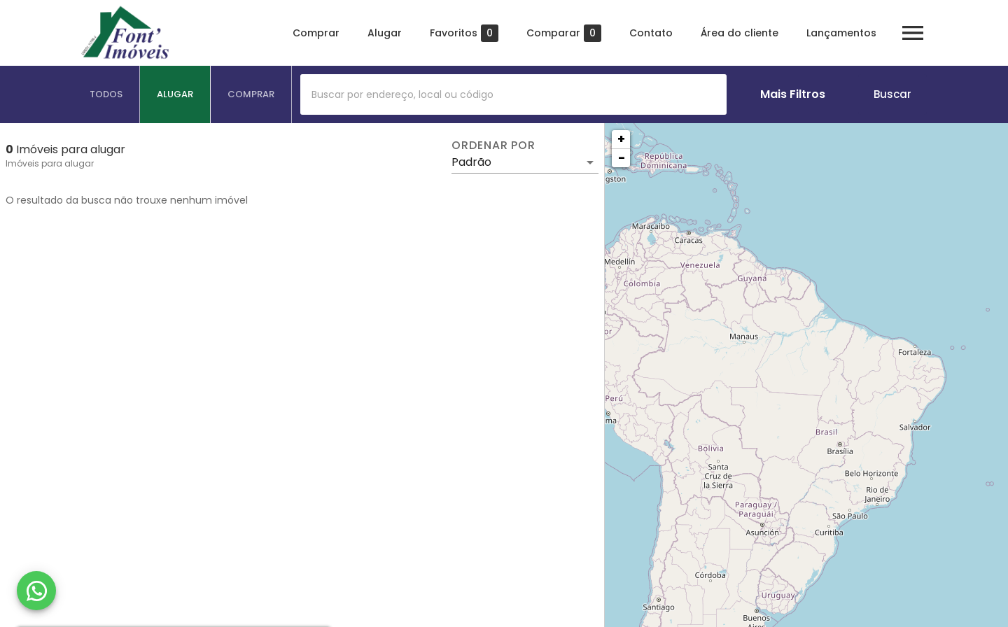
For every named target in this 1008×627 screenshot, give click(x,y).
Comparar (563, 33)
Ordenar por (493, 145)
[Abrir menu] (912, 32)
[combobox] (513, 94)
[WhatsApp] (36, 590)
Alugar (385, 33)
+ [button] (621, 139)
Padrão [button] (471, 162)
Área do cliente (739, 33)
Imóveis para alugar (50, 163)
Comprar (316, 33)
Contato (651, 33)
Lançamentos (841, 33)
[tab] (106, 94)
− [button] (621, 158)
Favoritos (464, 33)
